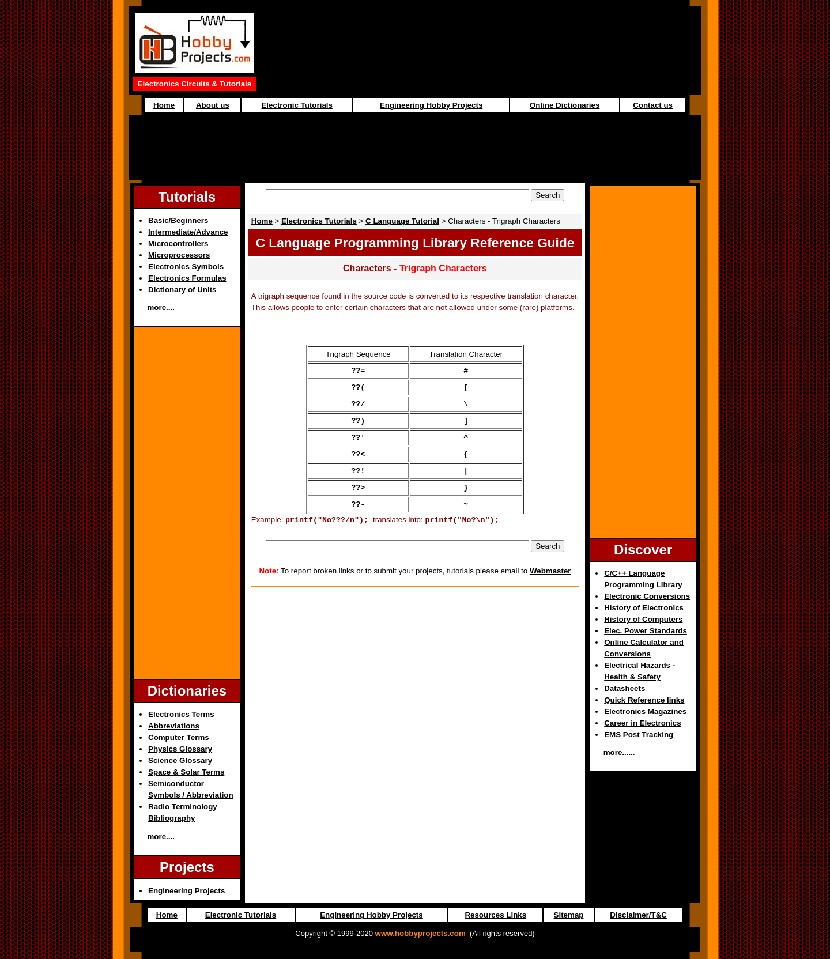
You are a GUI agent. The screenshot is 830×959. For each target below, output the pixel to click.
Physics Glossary (180, 749)
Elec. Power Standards (645, 630)
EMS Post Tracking (638, 734)
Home (164, 105)
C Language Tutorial (402, 221)
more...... (619, 752)
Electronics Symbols (186, 266)
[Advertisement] (480, 51)
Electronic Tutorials (296, 105)
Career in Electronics (642, 723)
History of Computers (643, 619)
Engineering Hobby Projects (431, 105)
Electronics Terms (181, 714)
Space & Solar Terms (186, 772)
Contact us (653, 105)
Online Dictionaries (564, 105)
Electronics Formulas (187, 278)
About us (212, 105)
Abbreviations (173, 726)
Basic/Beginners (178, 220)
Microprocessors (179, 255)
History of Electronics (644, 607)
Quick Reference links (644, 700)
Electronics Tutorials (319, 221)
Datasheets (624, 688)
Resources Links (495, 915)
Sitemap (569, 915)
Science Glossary (180, 760)
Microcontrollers (178, 243)
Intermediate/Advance (188, 232)
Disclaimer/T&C (638, 915)
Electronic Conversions (647, 596)
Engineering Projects (186, 890)
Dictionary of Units (182, 289)
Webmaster (550, 586)
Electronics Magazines (645, 711)
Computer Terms (178, 737)
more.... (161, 307)
